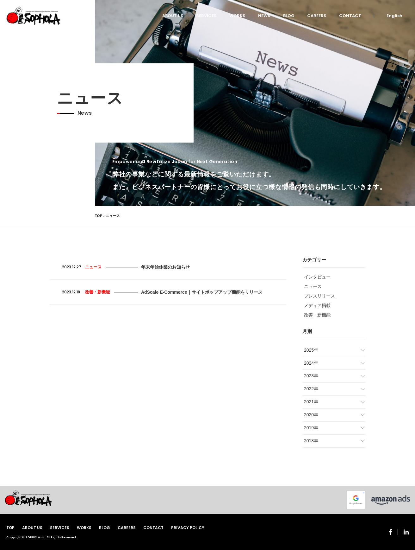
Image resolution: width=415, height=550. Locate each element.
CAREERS (316, 16)
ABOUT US (172, 16)
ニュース (313, 286)
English (394, 16)
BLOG (288, 16)
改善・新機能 (317, 314)
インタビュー (317, 276)
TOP (98, 216)
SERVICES (206, 16)
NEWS (264, 16)
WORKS (237, 16)
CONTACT (350, 16)
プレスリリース (319, 295)
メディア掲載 (317, 305)
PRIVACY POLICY (187, 527)
